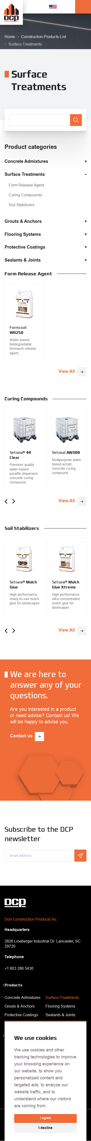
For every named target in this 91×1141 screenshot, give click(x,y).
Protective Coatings (25, 247)
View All (66, 372)
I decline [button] (45, 1128)
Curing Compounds (25, 195)
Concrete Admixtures (26, 162)
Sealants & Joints (23, 260)
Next (13, 501)
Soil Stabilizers (21, 205)
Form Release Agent (26, 185)
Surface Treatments (25, 175)
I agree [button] (45, 1118)
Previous (6, 501)
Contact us (21, 736)
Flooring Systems (23, 235)
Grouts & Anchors (23, 222)
